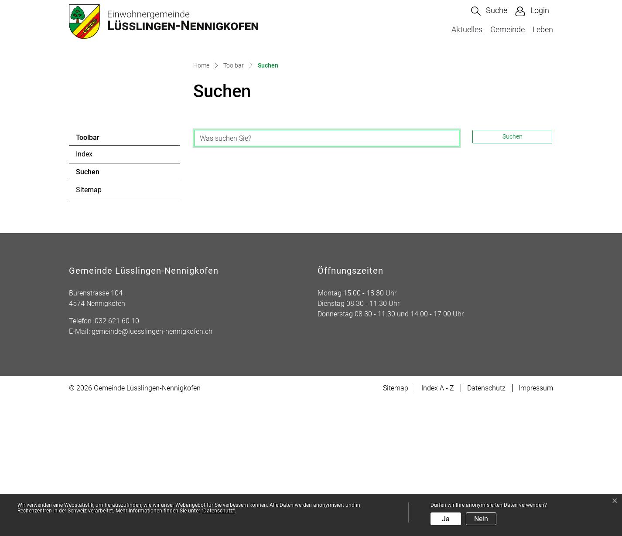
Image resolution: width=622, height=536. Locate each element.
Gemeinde (507, 29)
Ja (446, 519)
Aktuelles (466, 29)
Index (84, 289)
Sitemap (89, 325)
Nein (481, 519)
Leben (543, 29)
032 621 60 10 (117, 456)
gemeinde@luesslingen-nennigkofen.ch (152, 467)
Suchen (99, 309)
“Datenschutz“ (218, 511)
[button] (489, 11)
